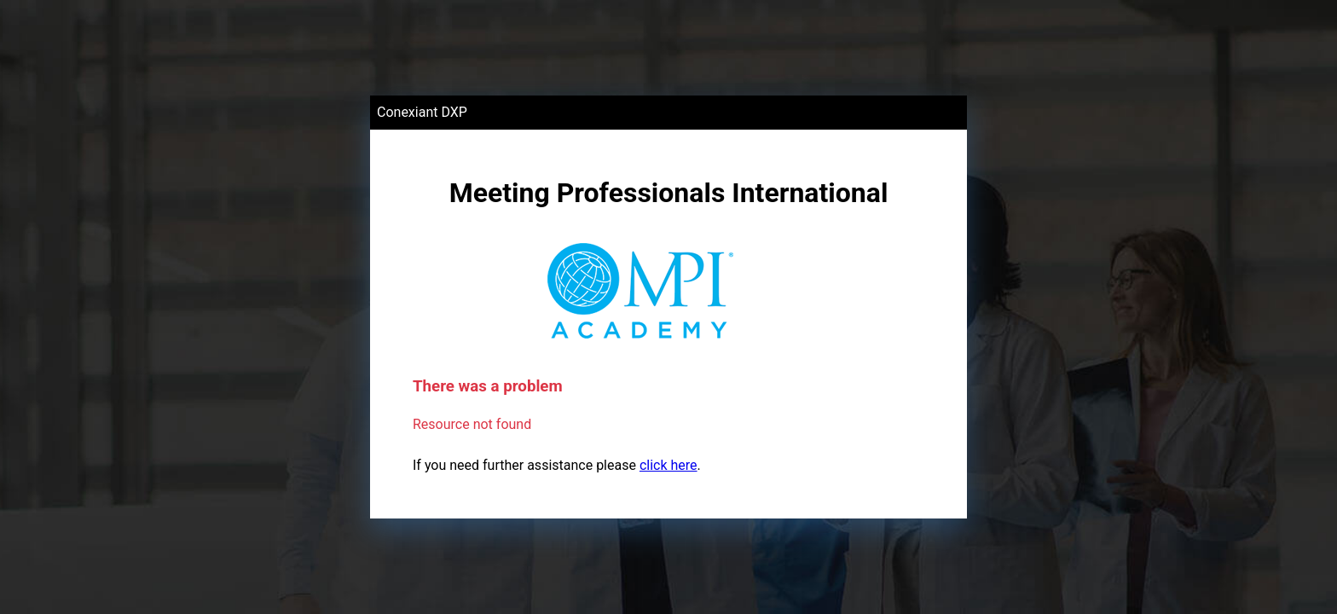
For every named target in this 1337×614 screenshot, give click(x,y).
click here (668, 465)
